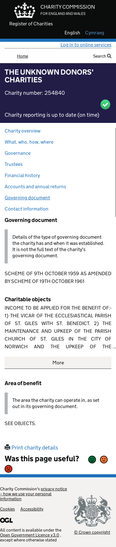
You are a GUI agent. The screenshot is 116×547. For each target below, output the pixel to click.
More (58, 363)
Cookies (7, 509)
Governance (18, 153)
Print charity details (31, 447)
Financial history (22, 175)
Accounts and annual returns (35, 186)
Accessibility (32, 509)
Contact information (26, 209)
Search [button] (102, 56)
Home (22, 56)
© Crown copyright (92, 532)
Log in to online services (85, 45)
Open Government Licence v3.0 (29, 535)
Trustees (14, 164)
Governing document (27, 198)
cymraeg (94, 33)
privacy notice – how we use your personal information (33, 493)
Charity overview (22, 131)
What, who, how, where (29, 142)
